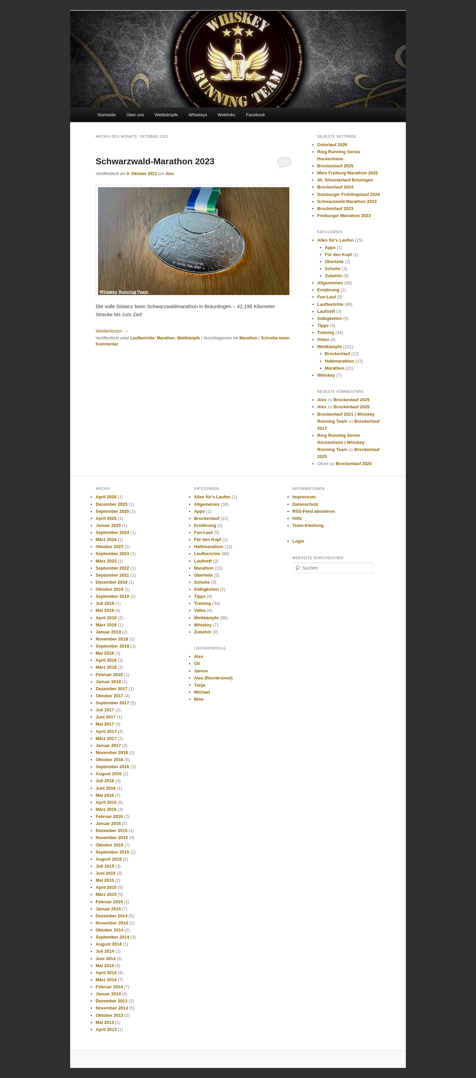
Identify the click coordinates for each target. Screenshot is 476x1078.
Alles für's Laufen (335, 240)
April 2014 (106, 972)
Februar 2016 (109, 816)
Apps (330, 247)
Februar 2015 (109, 901)
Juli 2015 (105, 866)
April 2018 (106, 660)
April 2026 (106, 496)
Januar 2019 (108, 631)
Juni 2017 (105, 716)
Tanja (199, 685)
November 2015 (112, 837)
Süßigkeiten (329, 318)
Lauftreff (326, 311)
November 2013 (112, 1007)
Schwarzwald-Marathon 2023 (155, 161)
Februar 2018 (109, 674)
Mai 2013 (105, 1022)
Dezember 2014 (112, 915)
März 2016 (106, 809)
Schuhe (333, 268)
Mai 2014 (105, 965)
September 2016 (112, 766)
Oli (197, 663)
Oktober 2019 (109, 589)
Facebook (255, 114)
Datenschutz (305, 504)
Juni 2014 (105, 958)
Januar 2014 (108, 993)
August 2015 (109, 859)
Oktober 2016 (109, 759)
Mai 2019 (105, 610)
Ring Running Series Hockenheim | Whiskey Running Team (341, 442)
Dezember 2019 (112, 582)
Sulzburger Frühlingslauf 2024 (348, 194)
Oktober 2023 (109, 546)
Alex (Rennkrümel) (213, 677)
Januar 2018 (108, 681)
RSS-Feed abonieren (313, 511)
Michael (202, 692)
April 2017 (106, 731)
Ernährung (328, 289)
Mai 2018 (105, 653)
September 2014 (112, 937)
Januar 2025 (108, 525)
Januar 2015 (108, 908)
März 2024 (106, 539)
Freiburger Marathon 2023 (344, 215)
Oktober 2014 (109, 929)
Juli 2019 (105, 603)
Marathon (166, 338)
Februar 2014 (109, 986)
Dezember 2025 (112, 504)
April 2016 (106, 802)
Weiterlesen (112, 331)
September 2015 (112, 852)
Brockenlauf (337, 353)
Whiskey (326, 375)
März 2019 (106, 624)
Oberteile (334, 261)
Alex (169, 173)
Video (323, 339)
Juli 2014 (105, 951)
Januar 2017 (108, 745)
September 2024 (112, 532)
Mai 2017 (105, 724)
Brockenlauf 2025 (335, 165)
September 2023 (112, 553)
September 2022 (112, 568)
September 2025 (112, 511)
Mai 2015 (105, 880)
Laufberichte (142, 338)
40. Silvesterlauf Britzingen (345, 179)
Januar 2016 (108, 823)
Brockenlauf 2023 (335, 208)
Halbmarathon (339, 361)
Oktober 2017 (109, 695)
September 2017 (112, 702)
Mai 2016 (105, 795)
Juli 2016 (105, 780)
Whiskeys (197, 114)
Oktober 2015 (109, 844)
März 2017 (106, 738)
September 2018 (112, 646)
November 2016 (112, 752)
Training (325, 332)
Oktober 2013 (109, 1015)
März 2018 (106, 667)
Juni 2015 (105, 873)
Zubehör (333, 275)
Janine (201, 670)
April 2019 (106, 617)
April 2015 (106, 887)
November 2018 (112, 638)
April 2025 (106, 518)
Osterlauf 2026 (332, 144)
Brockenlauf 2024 (335, 187)
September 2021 (112, 575)
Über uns (135, 114)
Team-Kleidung (308, 525)
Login (298, 541)
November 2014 (112, 922)
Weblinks (227, 114)
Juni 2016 (105, 788)
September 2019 (112, 596)
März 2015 (106, 894)
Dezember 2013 (112, 1000)
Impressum (304, 496)
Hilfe (297, 518)
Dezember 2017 (112, 688)
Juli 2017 (105, 709)
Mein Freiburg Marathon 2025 (347, 172)
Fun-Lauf (326, 296)
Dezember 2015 (112, 830)
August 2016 (109, 773)
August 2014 (109, 944)
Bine (198, 699)
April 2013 (106, 1029)
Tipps (323, 325)
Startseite (106, 114)
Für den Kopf (338, 254)
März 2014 (106, 979)
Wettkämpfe (166, 114)
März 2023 (106, 561)
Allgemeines (330, 282)
